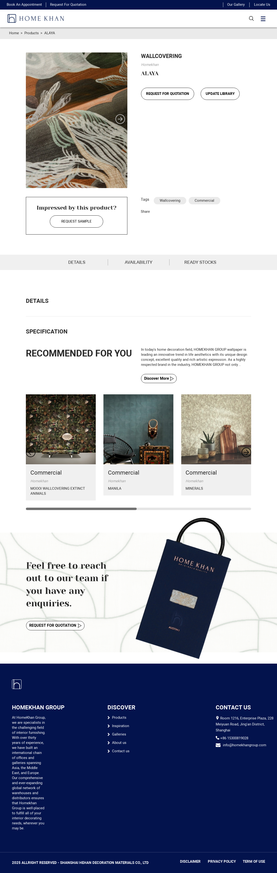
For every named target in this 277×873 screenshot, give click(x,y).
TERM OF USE (254, 861)
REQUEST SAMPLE (76, 221)
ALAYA (49, 33)
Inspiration (120, 726)
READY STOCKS (200, 262)
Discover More (159, 378)
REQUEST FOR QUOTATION (167, 94)
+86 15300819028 (234, 738)
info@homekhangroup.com (244, 745)
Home (14, 33)
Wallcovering (170, 200)
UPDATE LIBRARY (220, 94)
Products (31, 33)
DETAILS (76, 262)
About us (119, 743)
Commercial (204, 200)
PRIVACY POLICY (222, 861)
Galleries (119, 734)
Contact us (121, 751)
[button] (33, 119)
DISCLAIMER (190, 861)
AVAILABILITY (138, 262)
